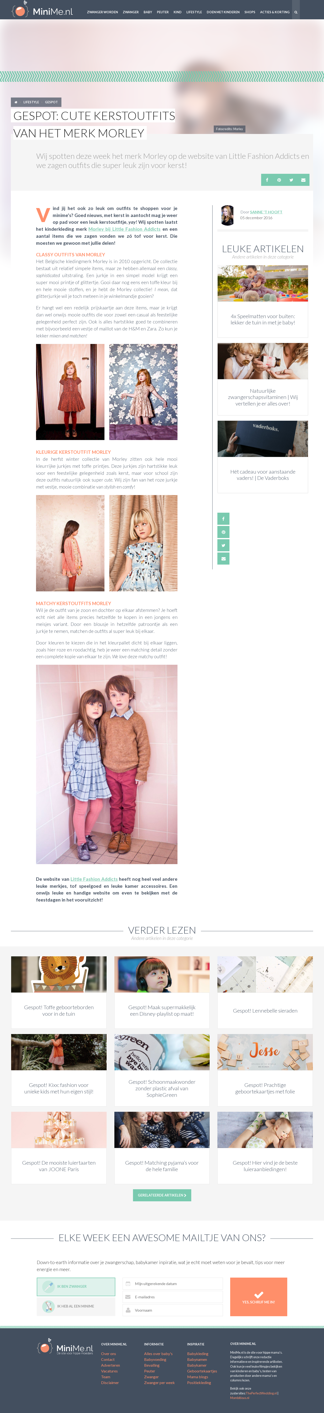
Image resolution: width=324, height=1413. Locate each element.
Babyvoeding (155, 1359)
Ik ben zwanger (64, 1286)
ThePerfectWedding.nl (261, 1393)
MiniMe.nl (46, 9)
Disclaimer (110, 1382)
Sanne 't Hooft (266, 212)
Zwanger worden (102, 12)
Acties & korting (275, 12)
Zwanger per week (159, 1382)
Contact (108, 1359)
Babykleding (197, 1353)
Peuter (163, 12)
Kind (178, 12)
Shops (249, 12)
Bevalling (152, 1365)
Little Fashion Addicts (94, 879)
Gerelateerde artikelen (162, 1195)
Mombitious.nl (239, 1398)
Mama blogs (197, 1376)
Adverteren (110, 1365)
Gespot (51, 102)
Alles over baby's (158, 1353)
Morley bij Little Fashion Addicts (124, 229)
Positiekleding (199, 1382)
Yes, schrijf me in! (259, 1297)
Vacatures (109, 1371)
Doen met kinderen (223, 12)
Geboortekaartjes (202, 1371)
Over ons (108, 1353)
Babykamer (197, 1365)
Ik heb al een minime (68, 1306)
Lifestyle (194, 12)
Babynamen (197, 1359)
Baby (148, 12)
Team (105, 1376)
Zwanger (131, 12)
